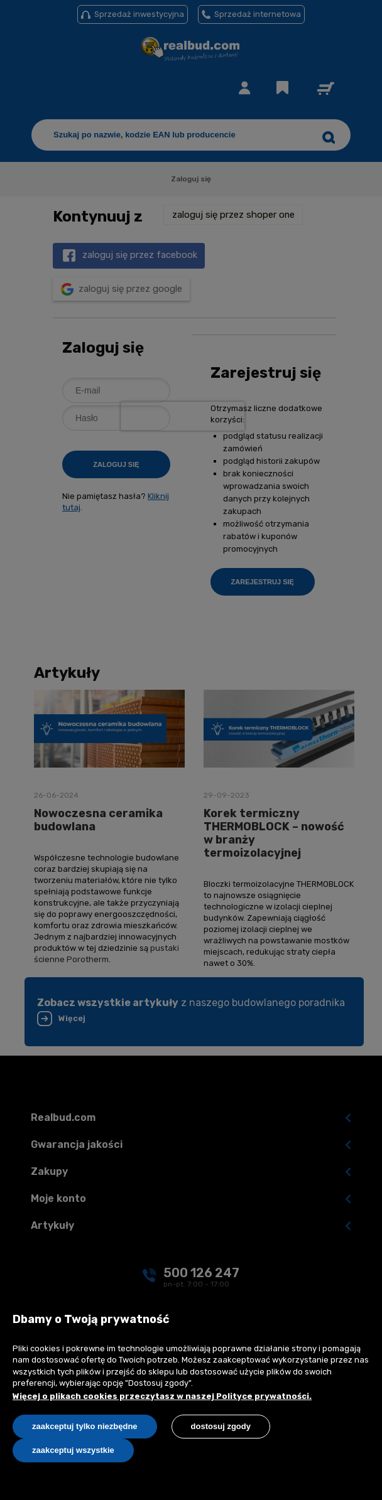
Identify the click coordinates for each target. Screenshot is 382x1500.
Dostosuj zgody (221, 1426)
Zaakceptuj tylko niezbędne (85, 1426)
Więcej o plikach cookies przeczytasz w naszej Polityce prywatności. (162, 1396)
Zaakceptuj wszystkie (73, 1450)
